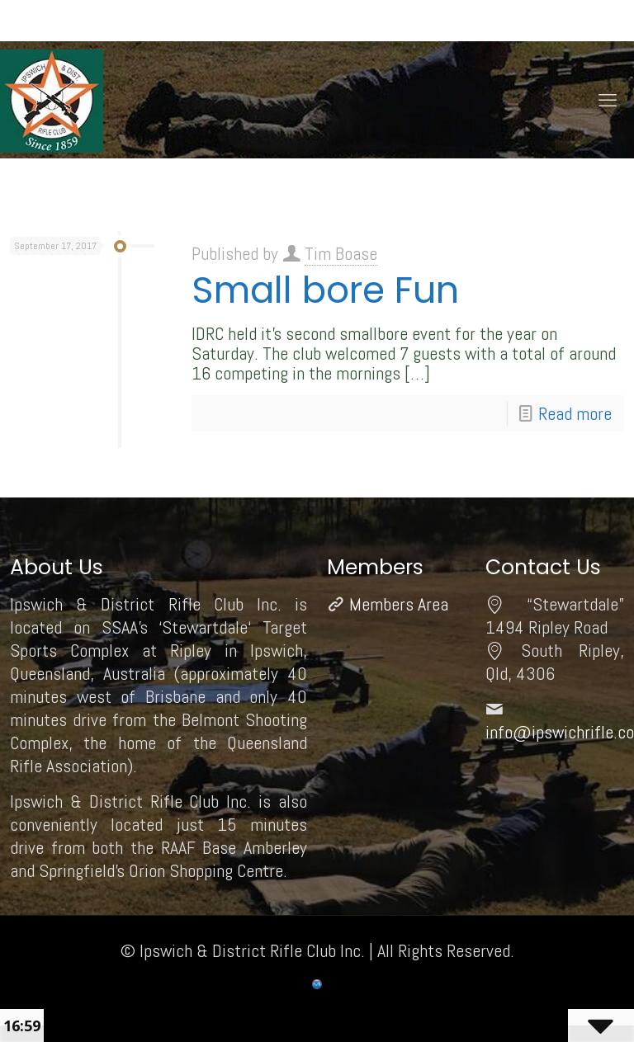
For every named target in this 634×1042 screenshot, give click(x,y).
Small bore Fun (325, 290)
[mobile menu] (608, 100)
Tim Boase (341, 253)
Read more (575, 413)
